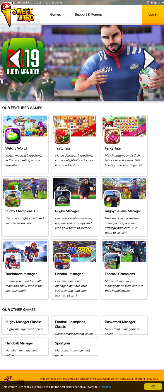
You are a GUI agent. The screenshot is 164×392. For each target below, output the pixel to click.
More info (105, 387)
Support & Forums (88, 14)
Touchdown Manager (76, 379)
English (154, 3)
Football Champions (105, 379)
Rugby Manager (50, 379)
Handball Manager (132, 379)
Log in (152, 14)
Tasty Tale (151, 379)
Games (55, 14)
